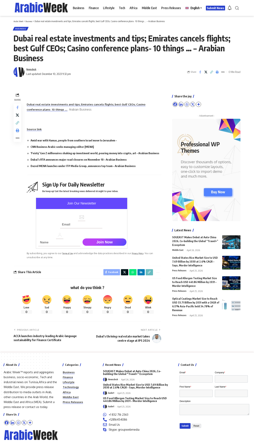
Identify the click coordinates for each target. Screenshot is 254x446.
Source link (36, 130)
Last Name (220, 395)
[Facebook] (6, 429)
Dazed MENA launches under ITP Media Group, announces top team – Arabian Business (88, 171)
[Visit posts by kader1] (105, 400)
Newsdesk (32, 70)
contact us (32, 413)
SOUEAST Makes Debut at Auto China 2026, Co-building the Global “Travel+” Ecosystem (195, 239)
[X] (24, 429)
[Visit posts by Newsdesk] (19, 73)
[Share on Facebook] (200, 73)
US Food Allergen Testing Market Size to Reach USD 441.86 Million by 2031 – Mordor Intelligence (194, 280)
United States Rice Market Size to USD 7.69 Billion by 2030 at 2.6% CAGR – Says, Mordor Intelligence (195, 260)
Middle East (178, 248)
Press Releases (180, 269)
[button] (237, 8)
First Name (185, 395)
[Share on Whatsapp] (131, 278)
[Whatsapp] (18, 429)
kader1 (111, 399)
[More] (30, 429)
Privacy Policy (143, 258)
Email (183, 379)
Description (185, 411)
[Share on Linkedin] (139, 278)
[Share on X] (205, 73)
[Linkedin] (12, 429)
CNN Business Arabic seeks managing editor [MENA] (65, 148)
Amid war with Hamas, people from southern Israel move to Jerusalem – (78, 141)
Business (21, 29)
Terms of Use (70, 258)
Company (220, 379)
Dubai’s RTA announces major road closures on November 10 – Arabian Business (83, 165)
